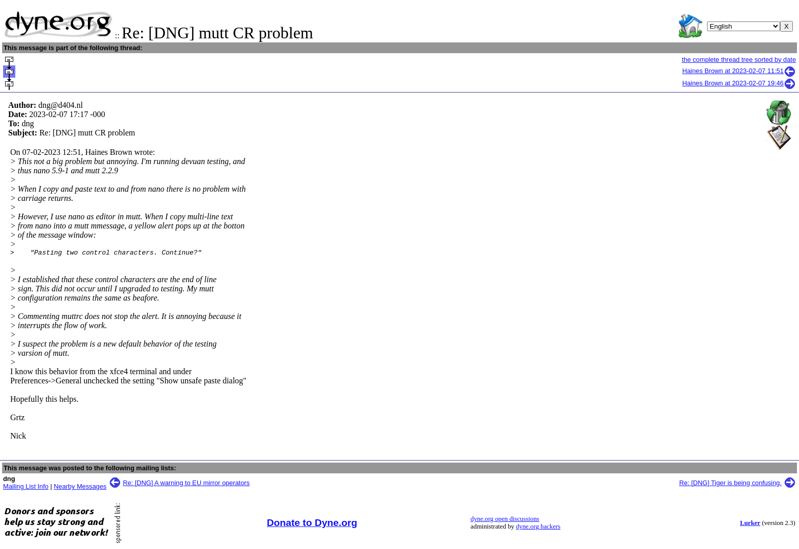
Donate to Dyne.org (312, 524)
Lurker (750, 524)
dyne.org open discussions (505, 520)
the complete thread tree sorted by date (739, 59)
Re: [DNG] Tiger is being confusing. (730, 484)
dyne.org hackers (538, 528)
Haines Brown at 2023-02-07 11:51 (739, 71)
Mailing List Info (26, 488)
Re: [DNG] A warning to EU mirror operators (186, 484)
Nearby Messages (80, 488)
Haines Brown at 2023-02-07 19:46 (739, 83)
